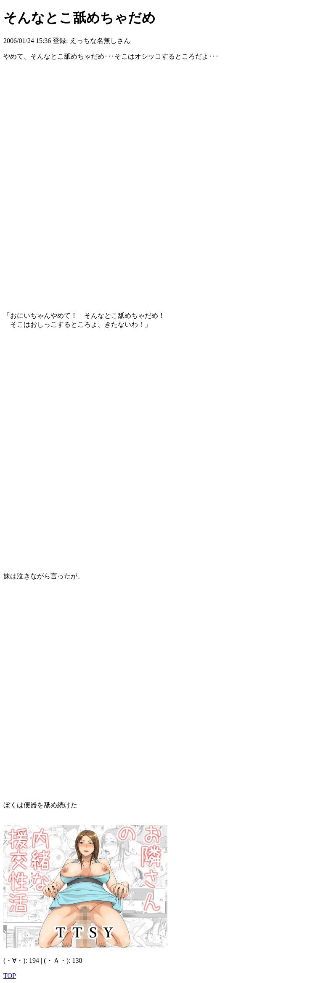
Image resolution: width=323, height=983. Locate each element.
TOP (9, 975)
